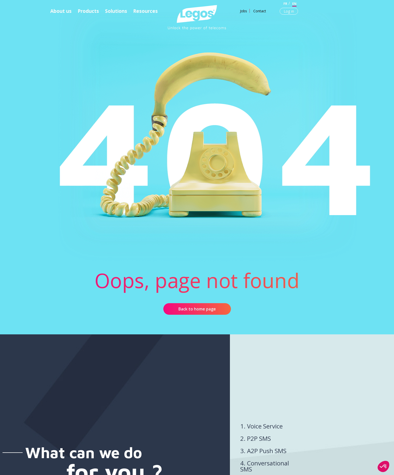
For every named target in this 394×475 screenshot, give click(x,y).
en (294, 4)
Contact (259, 11)
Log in (289, 11)
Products (88, 11)
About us (61, 11)
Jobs (243, 11)
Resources (145, 11)
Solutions (116, 11)
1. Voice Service (261, 426)
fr (285, 4)
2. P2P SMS (255, 438)
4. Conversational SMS (264, 466)
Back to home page (197, 309)
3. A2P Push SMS (263, 451)
